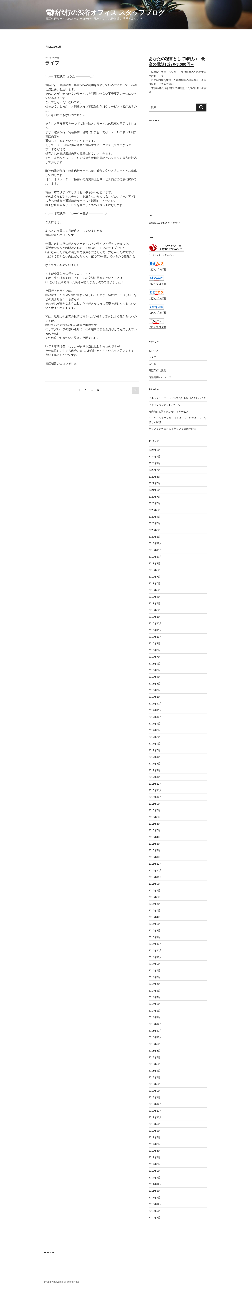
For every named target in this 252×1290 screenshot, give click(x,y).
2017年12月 (155, 703)
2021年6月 (155, 483)
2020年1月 (155, 536)
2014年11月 (155, 950)
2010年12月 (155, 1204)
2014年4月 (155, 997)
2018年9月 (155, 643)
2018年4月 (155, 676)
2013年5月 (155, 1070)
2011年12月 (155, 1184)
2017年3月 (155, 763)
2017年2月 (155, 770)
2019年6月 (155, 583)
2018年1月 (155, 696)
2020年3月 (155, 523)
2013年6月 (155, 1064)
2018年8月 (155, 650)
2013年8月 (155, 1050)
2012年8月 (155, 1130)
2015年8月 (155, 890)
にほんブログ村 (157, 269)
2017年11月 (155, 710)
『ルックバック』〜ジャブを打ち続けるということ (177, 398)
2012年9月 (155, 1124)
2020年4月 (155, 516)
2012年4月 (155, 1157)
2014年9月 (155, 963)
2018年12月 (155, 623)
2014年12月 (155, 943)
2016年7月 (155, 817)
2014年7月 (155, 977)
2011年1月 (155, 1197)
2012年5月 (155, 1150)
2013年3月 (155, 1084)
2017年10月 (155, 717)
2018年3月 (155, 683)
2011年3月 (155, 1190)
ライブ (52, 63)
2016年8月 (155, 810)
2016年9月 (155, 803)
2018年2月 (155, 690)
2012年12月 (155, 1104)
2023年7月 (155, 469)
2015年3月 (155, 923)
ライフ (152, 357)
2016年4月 (155, 837)
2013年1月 (155, 1097)
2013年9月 (155, 1044)
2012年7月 (155, 1137)
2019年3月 (155, 603)
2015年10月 (155, 877)
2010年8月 (155, 1217)
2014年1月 (155, 1017)
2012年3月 (155, 1164)
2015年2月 (155, 930)
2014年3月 (155, 1003)
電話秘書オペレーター (161, 377)
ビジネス (154, 350)
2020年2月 (155, 530)
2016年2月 (155, 850)
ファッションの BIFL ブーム (164, 404)
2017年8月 (155, 730)
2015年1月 (155, 937)
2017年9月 (155, 723)
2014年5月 (155, 990)
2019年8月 (155, 570)
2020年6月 (155, 503)
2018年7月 (155, 656)
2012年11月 (155, 1110)
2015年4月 (155, 917)
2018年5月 (155, 670)
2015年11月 (155, 870)
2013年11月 (155, 1030)
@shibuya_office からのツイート (167, 223)
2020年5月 (155, 510)
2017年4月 (155, 757)
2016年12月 (155, 783)
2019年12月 (155, 543)
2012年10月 (155, 1117)
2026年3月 (155, 449)
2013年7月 (155, 1057)
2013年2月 (155, 1090)
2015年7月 (155, 897)
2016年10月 (155, 796)
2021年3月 (155, 489)
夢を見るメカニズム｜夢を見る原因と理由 (172, 428)
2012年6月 (155, 1144)
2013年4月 (155, 1077)
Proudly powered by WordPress (61, 1281)
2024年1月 (155, 463)
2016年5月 (155, 830)
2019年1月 (155, 616)
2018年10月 (155, 636)
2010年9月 (155, 1210)
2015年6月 (155, 903)
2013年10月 (155, 1037)
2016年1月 (155, 857)
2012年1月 (155, 1177)
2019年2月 (155, 610)
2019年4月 (155, 596)
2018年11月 (155, 630)
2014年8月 (155, 970)
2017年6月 (155, 743)
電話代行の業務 (157, 370)
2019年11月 (155, 550)
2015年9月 (155, 883)
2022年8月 (155, 476)
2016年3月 (155, 843)
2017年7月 (155, 737)
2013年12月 (155, 1024)
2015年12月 (155, 863)
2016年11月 (155, 790)
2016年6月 (155, 823)
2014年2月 (155, 1010)
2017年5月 (155, 750)
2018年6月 (155, 663)
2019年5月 (155, 590)
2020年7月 (155, 496)
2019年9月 (155, 563)
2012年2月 (155, 1170)
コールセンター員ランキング (161, 255)
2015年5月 (155, 910)
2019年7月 (155, 576)
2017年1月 (155, 776)
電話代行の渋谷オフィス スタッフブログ (105, 12)
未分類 (152, 363)
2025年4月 (155, 456)
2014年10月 (155, 957)
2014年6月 (155, 983)
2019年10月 (155, 556)
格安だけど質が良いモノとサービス (169, 411)
